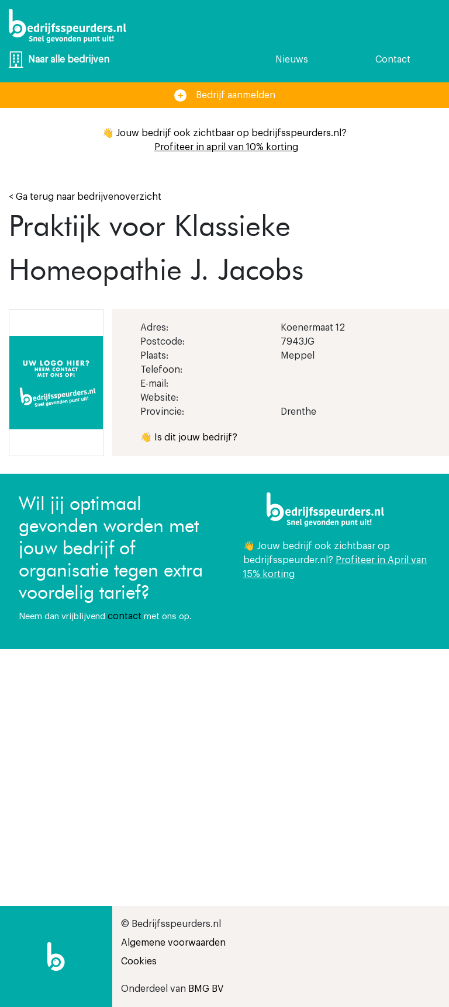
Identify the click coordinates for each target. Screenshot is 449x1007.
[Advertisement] (336, 748)
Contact (392, 59)
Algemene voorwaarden (173, 942)
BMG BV (205, 989)
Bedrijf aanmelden (224, 95)
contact (124, 616)
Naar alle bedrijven (59, 59)
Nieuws (291, 59)
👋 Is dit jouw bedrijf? (188, 437)
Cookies (139, 961)
